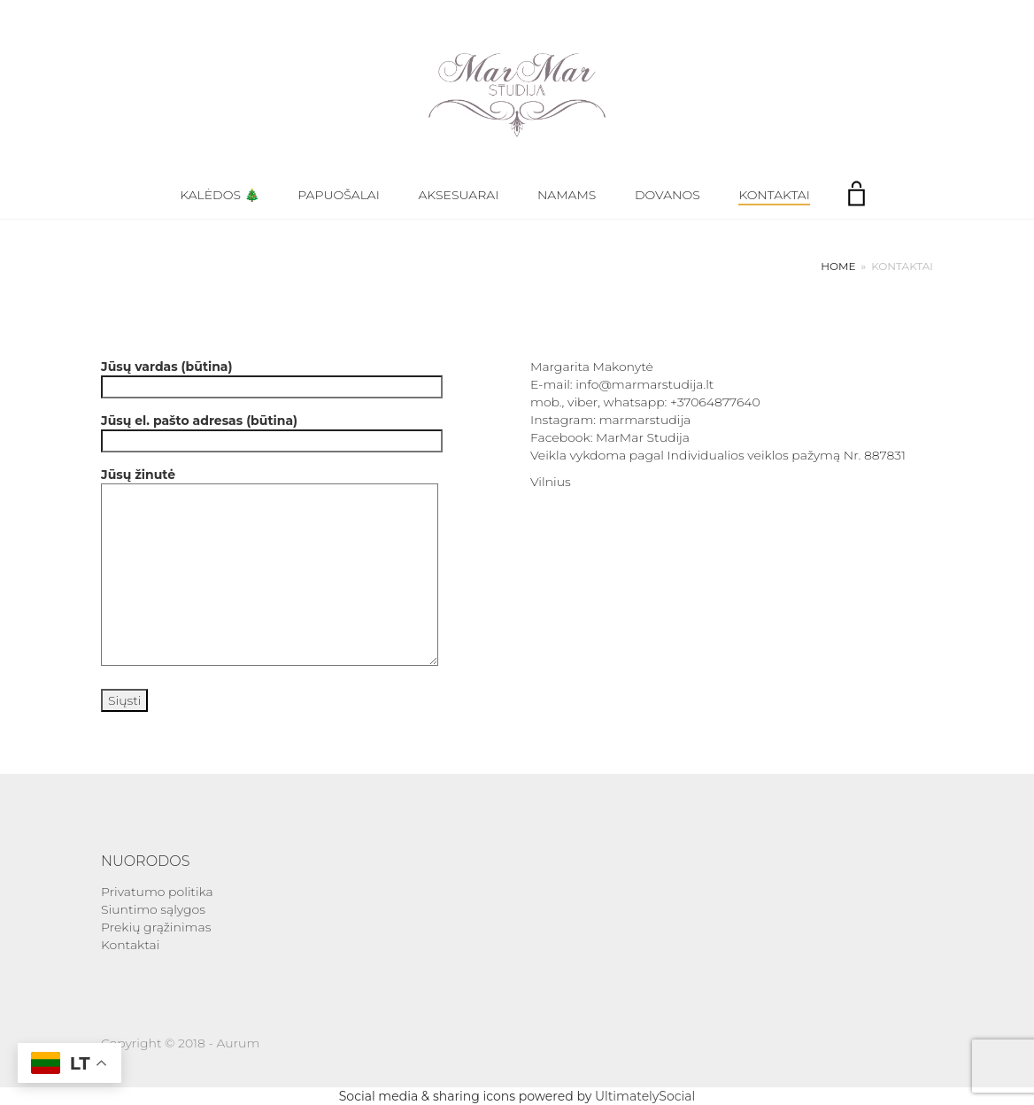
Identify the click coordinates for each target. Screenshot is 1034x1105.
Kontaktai (773, 195)
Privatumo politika (157, 892)
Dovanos (667, 195)
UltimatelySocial (645, 1096)
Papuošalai (338, 195)
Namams (566, 195)
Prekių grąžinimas (156, 927)
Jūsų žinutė (269, 568)
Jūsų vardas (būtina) (272, 377)
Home (838, 266)
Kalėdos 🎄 (219, 195)
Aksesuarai (459, 195)
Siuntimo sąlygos (153, 909)
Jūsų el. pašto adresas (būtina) (272, 431)
